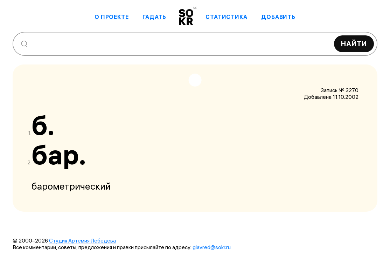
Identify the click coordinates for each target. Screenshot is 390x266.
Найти (354, 43)
